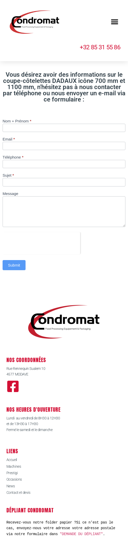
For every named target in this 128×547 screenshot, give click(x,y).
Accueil (11, 460)
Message (10, 194)
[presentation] (41, 242)
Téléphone (13, 157)
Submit (14, 265)
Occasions (14, 479)
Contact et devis (18, 492)
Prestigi (12, 473)
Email (9, 139)
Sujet (8, 175)
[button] (114, 22)
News (10, 486)
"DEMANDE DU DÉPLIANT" (81, 534)
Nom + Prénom (17, 121)
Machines (13, 466)
